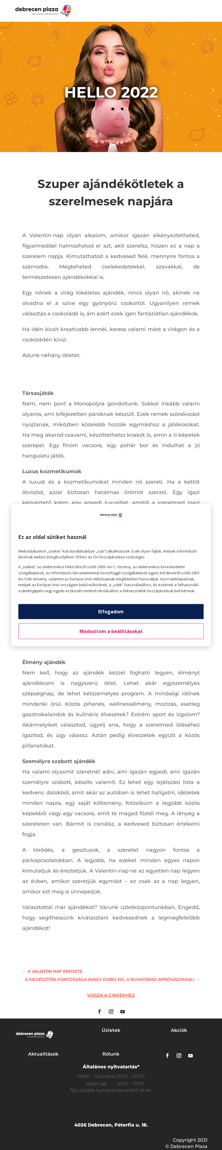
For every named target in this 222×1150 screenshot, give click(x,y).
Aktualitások (43, 1054)
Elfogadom (111, 611)
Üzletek (111, 1030)
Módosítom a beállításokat (111, 631)
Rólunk (110, 1054)
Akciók (179, 1030)
